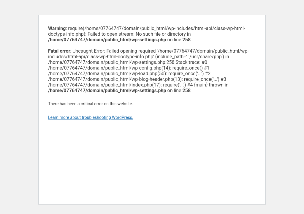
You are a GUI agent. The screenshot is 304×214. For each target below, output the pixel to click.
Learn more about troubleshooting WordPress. (90, 117)
